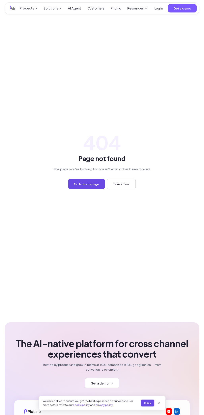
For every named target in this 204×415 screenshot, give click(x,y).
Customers (95, 8)
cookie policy (81, 404)
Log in (158, 8)
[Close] (158, 403)
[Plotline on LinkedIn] (177, 411)
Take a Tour (121, 184)
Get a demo (182, 8)
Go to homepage (86, 184)
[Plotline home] (12, 8)
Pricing (116, 8)
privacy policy (104, 404)
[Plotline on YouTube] (169, 411)
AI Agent (74, 8)
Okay (147, 403)
